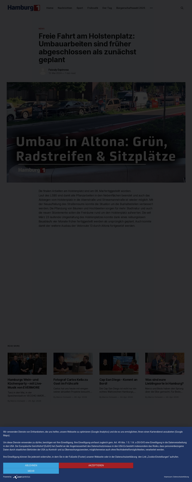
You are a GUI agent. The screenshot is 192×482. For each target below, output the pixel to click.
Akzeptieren (96, 471)
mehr (161, 471)
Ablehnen (31, 471)
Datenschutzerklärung (181, 477)
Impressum (168, 477)
